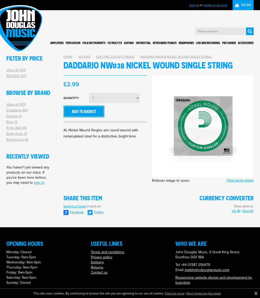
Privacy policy (101, 257)
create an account (215, 5)
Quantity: (71, 98)
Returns (97, 267)
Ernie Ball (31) (16, 128)
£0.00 (246, 5)
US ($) (236, 210)
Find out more (174, 293)
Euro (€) (248, 210)
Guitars (84, 57)
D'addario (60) (17, 110)
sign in (39, 182)
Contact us (99, 272)
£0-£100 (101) (16, 76)
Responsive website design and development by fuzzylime (213, 280)
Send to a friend (74, 206)
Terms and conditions (107, 252)
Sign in (194, 5)
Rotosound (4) (17, 139)
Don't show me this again (204, 293)
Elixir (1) (12, 122)
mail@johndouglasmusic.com (207, 270)
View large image (240, 180)
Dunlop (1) (14, 116)
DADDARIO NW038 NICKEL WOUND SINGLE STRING (176, 57)
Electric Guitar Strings (115, 57)
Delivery (97, 262)
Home (67, 57)
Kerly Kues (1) (16, 133)
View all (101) (16, 70)
